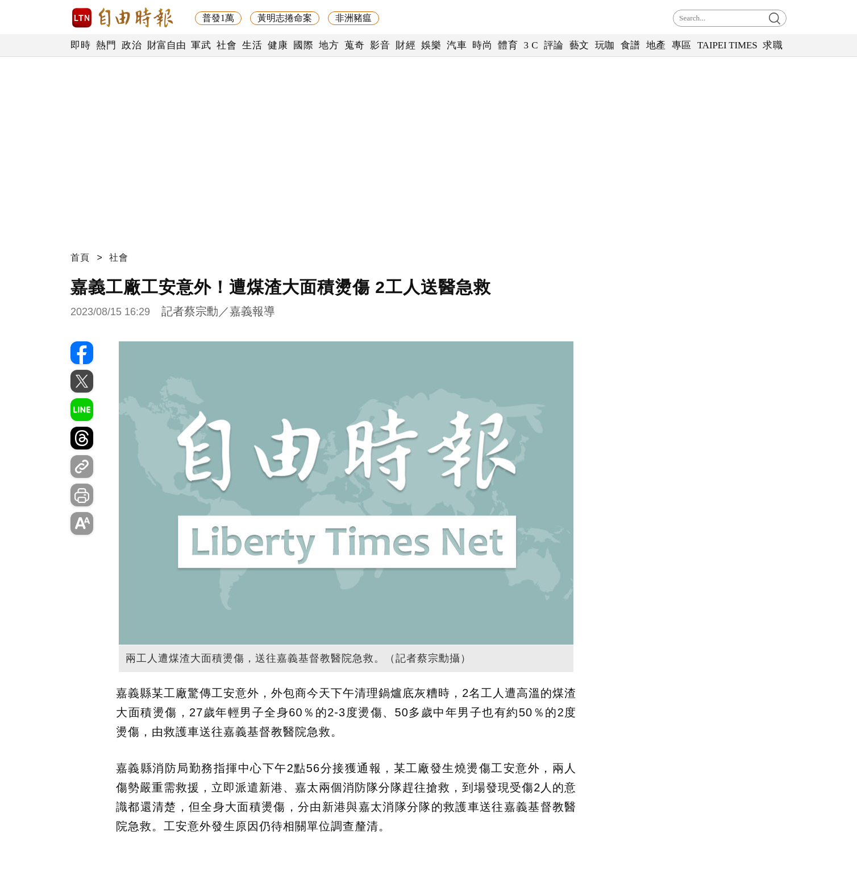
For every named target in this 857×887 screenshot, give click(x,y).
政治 (132, 45)
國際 (303, 45)
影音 (380, 45)
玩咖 (605, 45)
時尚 (482, 45)
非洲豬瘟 (353, 18)
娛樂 (431, 45)
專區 (682, 45)
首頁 (80, 257)
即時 (80, 45)
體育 (508, 45)
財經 (405, 45)
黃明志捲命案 (284, 18)
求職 (773, 45)
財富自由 (166, 45)
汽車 (457, 45)
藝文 (579, 45)
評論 (554, 45)
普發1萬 (218, 18)
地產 (656, 45)
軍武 (201, 45)
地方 (329, 45)
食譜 (630, 45)
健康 (278, 45)
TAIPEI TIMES (727, 45)
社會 (226, 45)
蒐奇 (354, 45)
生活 (252, 45)
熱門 (106, 45)
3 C (530, 45)
